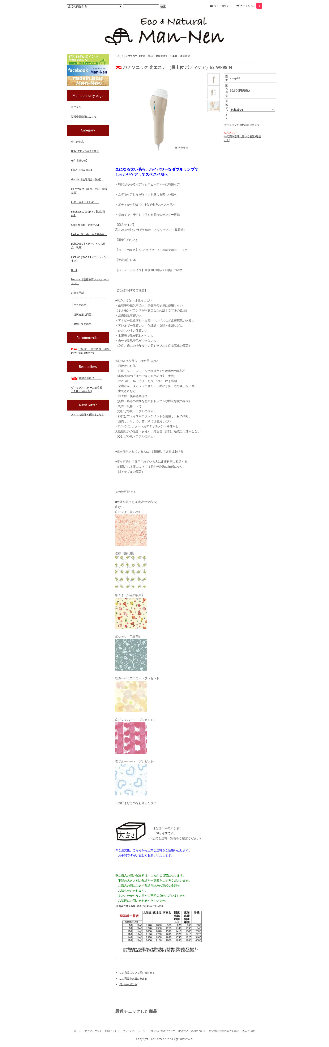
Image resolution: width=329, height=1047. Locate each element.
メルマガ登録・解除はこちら (87, 414)
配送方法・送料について (192, 1031)
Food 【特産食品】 (82, 170)
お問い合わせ (112, 1031)
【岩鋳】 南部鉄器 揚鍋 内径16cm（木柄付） (91, 351)
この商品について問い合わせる (137, 972)
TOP (117, 56)
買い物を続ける (128, 984)
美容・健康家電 (181, 56)
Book (74, 270)
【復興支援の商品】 (82, 314)
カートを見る (251, 6)
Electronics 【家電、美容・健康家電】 (146, 56)
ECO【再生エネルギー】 (85, 202)
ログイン (76, 107)
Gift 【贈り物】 (80, 160)
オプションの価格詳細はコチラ (242, 125)
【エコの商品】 (80, 305)
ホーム (78, 1031)
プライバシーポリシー (135, 1031)
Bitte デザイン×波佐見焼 (85, 151)
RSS (244, 1031)
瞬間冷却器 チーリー (86, 378)
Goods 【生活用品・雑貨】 (87, 179)
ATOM (251, 1031)
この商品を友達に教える (133, 978)
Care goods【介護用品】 (85, 225)
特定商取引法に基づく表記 (224, 1031)
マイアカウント (223, 6)
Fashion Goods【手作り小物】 (89, 234)
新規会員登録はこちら (83, 116)
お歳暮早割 (77, 292)
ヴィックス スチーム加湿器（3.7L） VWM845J (86, 389)
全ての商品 (77, 141)
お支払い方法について (163, 1031)
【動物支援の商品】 (82, 324)
